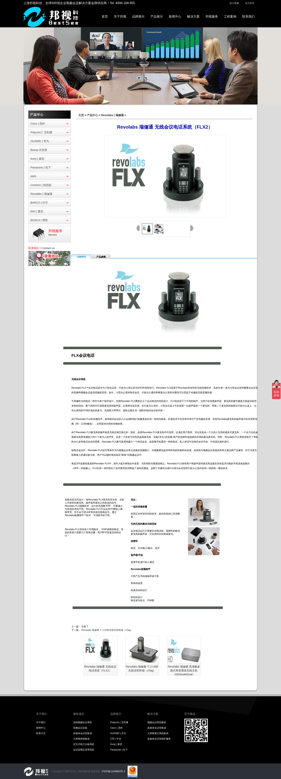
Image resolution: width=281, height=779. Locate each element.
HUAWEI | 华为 (39, 141)
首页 (105, 16)
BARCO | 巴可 (39, 202)
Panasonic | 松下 (40, 167)
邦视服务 (211, 16)
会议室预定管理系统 (83, 749)
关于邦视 (120, 16)
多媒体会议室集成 (82, 733)
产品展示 (156, 16)
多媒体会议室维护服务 (159, 738)
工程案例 (230, 16)
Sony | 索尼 (37, 158)
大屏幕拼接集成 (81, 738)
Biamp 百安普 (38, 149)
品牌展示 (138, 16)
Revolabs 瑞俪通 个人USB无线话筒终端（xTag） (107, 630)
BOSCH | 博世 (39, 220)
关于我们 (40, 722)
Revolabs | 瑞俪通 (41, 193)
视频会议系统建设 (156, 722)
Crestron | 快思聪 (40, 185)
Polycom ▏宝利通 (41, 132)
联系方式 (40, 733)
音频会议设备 (80, 727)
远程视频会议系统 (82, 722)
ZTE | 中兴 (115, 738)
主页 (81, 115)
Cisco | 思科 (37, 123)
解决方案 (193, 16)
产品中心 (92, 115)
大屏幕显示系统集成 (157, 733)
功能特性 (81, 257)
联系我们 (248, 16)
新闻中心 (175, 16)
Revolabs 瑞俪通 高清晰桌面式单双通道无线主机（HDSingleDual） (184, 670)
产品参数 (101, 257)
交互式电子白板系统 (83, 744)
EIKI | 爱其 (36, 211)
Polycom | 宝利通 (119, 722)
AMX (33, 176)
